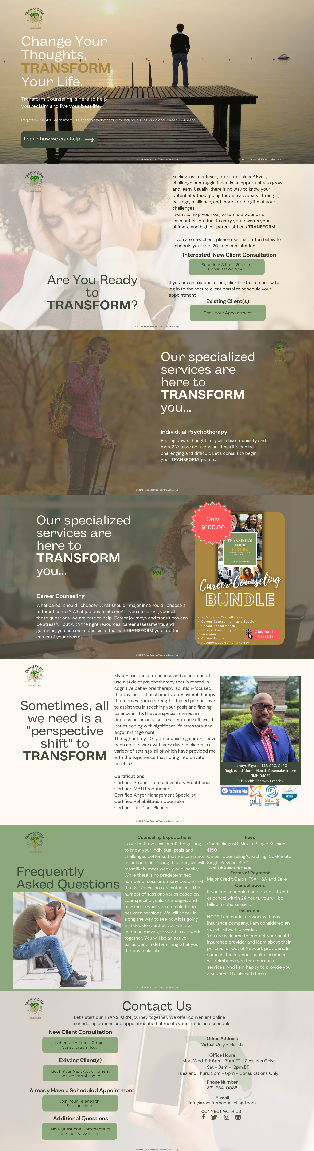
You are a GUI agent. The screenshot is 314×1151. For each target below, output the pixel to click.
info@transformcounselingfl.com (222, 1103)
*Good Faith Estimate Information (229, 868)
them (260, 973)
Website (245, 159)
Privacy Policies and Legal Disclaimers (266, 159)
